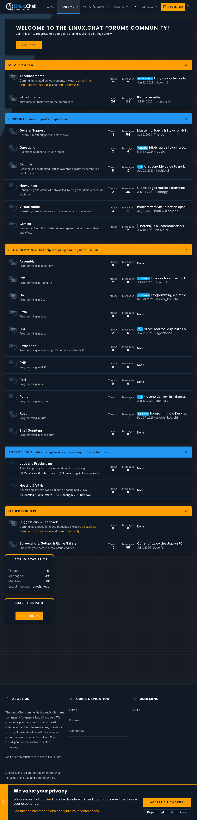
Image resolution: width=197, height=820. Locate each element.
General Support (32, 155)
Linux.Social (27, 100)
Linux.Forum (42, 96)
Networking (28, 223)
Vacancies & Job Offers (37, 532)
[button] (77, 6)
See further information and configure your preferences (56, 811)
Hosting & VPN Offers (36, 562)
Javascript (28, 396)
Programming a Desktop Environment (130, 468)
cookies (45, 799)
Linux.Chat (26, 96)
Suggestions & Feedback (39, 594)
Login (136, 710)
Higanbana (122, 384)
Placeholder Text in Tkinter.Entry (122, 452)
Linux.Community (30, 105)
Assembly (27, 312)
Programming (22, 300)
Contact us (76, 731)
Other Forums (22, 583)
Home (73, 710)
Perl (23, 435)
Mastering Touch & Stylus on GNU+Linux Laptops (132, 157)
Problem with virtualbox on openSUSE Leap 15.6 (130, 251)
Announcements (32, 83)
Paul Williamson (125, 255)
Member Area (21, 72)
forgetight (120, 124)
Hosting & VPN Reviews (37, 567)
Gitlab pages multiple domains (119, 227)
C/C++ (24, 329)
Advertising (21, 507)
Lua (22, 379)
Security (26, 197)
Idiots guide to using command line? (129, 178)
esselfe (116, 633)
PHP (23, 418)
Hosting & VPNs (32, 549)
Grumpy (120, 232)
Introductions (30, 117)
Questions (27, 176)
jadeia (119, 183)
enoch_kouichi (125, 350)
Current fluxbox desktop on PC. (118, 628)
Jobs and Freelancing (36, 519)
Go (22, 346)
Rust (23, 468)
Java (23, 363)
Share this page (167, 80)
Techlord (120, 206)
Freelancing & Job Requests (40, 536)
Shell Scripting (31, 485)
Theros (117, 161)
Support (17, 143)
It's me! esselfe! (107, 120)
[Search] (188, 7)
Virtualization (30, 249)
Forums (74, 720)
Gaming (25, 270)
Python (25, 451)
